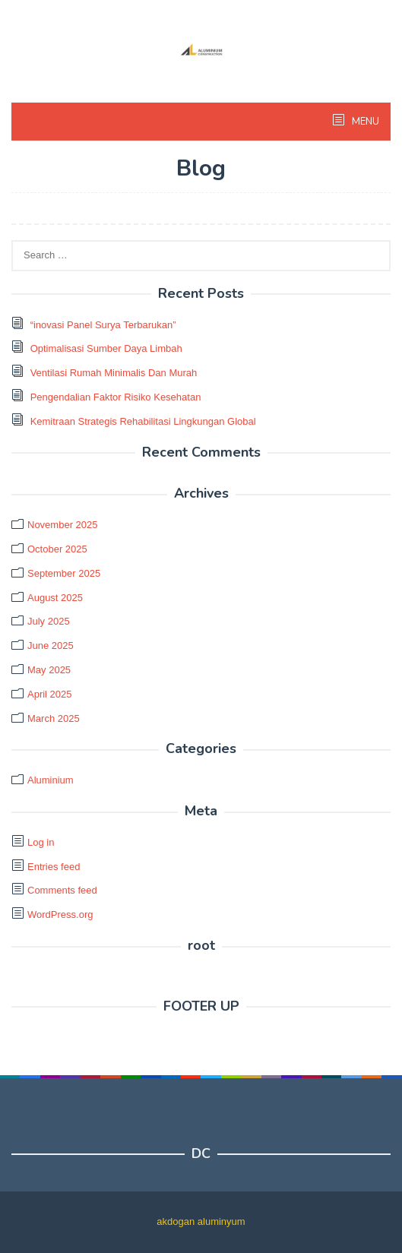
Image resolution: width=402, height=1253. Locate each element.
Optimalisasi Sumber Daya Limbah (106, 348)
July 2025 (48, 621)
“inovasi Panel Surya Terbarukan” (103, 325)
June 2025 (50, 645)
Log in (40, 842)
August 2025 (55, 597)
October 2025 (57, 549)
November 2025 (62, 524)
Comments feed (62, 890)
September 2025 (63, 573)
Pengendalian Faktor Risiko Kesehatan (115, 397)
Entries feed (53, 866)
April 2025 (49, 694)
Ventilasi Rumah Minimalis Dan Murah (114, 372)
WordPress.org (60, 914)
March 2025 (53, 718)
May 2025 (49, 670)
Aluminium (50, 780)
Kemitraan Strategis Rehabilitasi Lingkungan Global (143, 421)
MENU (364, 121)
